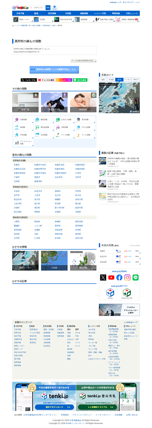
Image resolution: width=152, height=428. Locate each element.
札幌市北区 (60, 165)
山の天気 (91, 329)
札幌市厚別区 (20, 173)
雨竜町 (37, 212)
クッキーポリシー (103, 415)
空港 (90, 336)
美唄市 (58, 191)
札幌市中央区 (40, 165)
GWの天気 (115, 341)
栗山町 (78, 204)
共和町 (78, 230)
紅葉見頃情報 (115, 358)
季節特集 (116, 13)
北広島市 (59, 177)
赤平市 (17, 195)
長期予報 (17, 343)
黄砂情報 (17, 365)
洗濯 (69, 333)
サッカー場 (92, 343)
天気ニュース (132, 13)
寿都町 (58, 222)
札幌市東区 (80, 165)
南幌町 (58, 199)
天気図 (68, 13)
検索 (48, 8)
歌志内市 (18, 199)
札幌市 (17, 165)
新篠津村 (38, 181)
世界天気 (17, 333)
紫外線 (69, 349)
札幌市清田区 (60, 173)
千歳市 (17, 177)
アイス (77, 343)
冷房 (77, 339)
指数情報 (84, 13)
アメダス (127, 80)
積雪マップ (18, 349)
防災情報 (52, 13)
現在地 (54, 9)
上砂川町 (18, 204)
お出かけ (70, 339)
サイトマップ (128, 2)
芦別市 (78, 191)
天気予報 (20, 13)
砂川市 (78, 195)
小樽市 (17, 222)
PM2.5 (135, 80)
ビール (77, 346)
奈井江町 (79, 199)
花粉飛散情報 (115, 330)
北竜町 (58, 212)
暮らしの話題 (129, 333)
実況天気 (33, 336)
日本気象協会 (30, 415)
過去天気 (33, 339)
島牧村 (37, 222)
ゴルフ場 (91, 346)
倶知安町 (59, 230)
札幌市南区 (60, 169)
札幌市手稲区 (40, 173)
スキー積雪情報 (115, 369)
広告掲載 (118, 415)
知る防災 (46, 346)
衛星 (103, 80)
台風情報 (46, 343)
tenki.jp (20, 8)
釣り (90, 356)
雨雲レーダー (19, 346)
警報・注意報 (48, 329)
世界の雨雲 (18, 356)
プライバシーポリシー (82, 415)
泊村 (36, 234)
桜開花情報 (115, 336)
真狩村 (58, 226)
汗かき (77, 333)
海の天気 (91, 333)
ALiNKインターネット (45, 415)
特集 (126, 339)
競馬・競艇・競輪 (95, 352)
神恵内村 (59, 234)
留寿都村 (79, 226)
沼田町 (78, 212)
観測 (36, 13)
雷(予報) (17, 359)
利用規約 (65, 415)
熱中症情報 (115, 352)
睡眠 (69, 359)
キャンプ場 (92, 349)
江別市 (78, 173)
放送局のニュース (131, 336)
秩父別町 (18, 212)
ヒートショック (115, 363)
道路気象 (17, 362)
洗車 (69, 356)
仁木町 (37, 238)
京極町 (37, 230)
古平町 (17, 238)
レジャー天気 (100, 13)
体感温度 (70, 352)
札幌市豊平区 (40, 169)
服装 (69, 336)
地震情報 (46, 333)
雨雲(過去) (34, 329)
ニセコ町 (38, 226)
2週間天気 (18, 339)
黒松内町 (79, 222)
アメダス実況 (35, 333)
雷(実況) (33, 343)
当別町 (17, 181)
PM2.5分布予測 (20, 352)
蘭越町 (17, 226)
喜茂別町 (18, 230)
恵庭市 (37, 177)
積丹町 (78, 234)
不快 (77, 336)
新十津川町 (60, 208)
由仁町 (37, 204)
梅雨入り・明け (115, 347)
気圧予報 (17, 336)
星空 (69, 343)
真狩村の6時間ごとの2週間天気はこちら (56, 69)
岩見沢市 (38, 191)
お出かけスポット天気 (96, 359)
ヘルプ (137, 2)
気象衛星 (60, 333)
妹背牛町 (79, 208)
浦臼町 (37, 208)
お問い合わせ (132, 415)
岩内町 (17, 234)
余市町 (58, 238)
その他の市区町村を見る (84, 61)
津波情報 (46, 336)
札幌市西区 (80, 169)
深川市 (37, 199)
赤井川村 (79, 238)
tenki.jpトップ (115, 2)
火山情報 (46, 339)
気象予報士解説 (130, 329)
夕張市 (17, 191)
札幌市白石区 (20, 169)
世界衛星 (60, 336)
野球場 (91, 339)
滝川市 (58, 195)
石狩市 (78, 177)
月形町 (17, 208)
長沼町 (58, 204)
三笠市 (37, 195)
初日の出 (115, 374)
